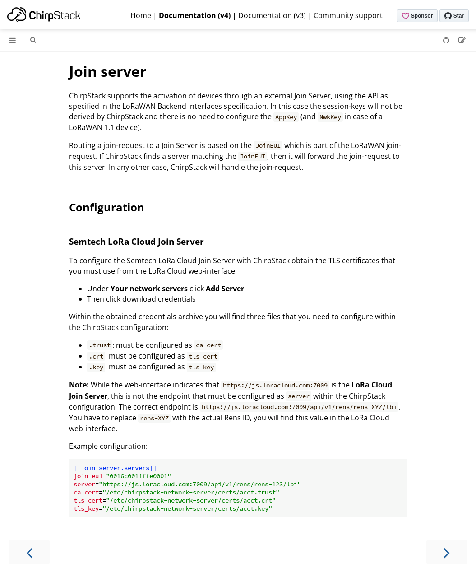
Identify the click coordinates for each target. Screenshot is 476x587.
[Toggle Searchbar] (33, 40)
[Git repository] (447, 40)
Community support (348, 15)
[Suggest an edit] (462, 40)
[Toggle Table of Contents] (12, 40)
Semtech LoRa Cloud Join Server (136, 241)
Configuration (106, 207)
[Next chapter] (446, 552)
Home (140, 15)
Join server (108, 71)
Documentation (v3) (272, 15)
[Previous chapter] (29, 552)
